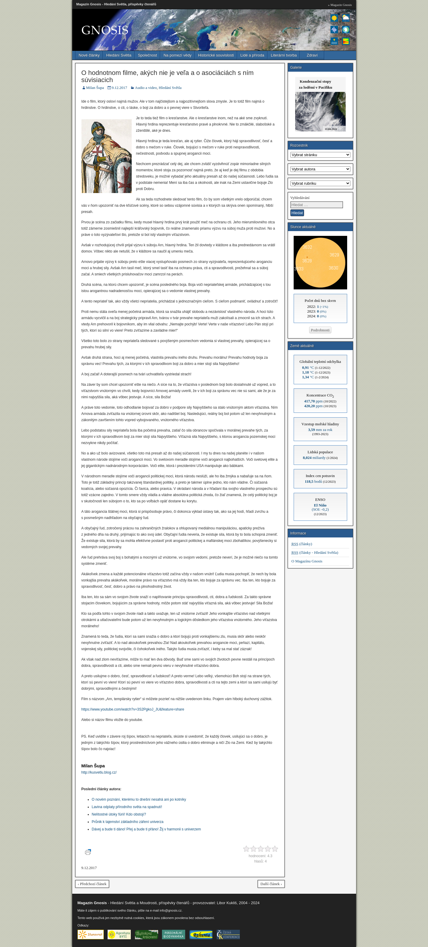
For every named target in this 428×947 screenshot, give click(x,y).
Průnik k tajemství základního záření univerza (127, 822)
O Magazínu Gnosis (307, 561)
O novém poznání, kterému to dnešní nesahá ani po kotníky (139, 799)
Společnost (147, 55)
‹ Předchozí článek (92, 884)
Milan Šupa (95, 87)
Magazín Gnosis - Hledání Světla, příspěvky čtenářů (116, 4)
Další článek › (271, 884)
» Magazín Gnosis (340, 5)
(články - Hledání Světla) (315, 552)
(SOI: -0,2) (320, 507)
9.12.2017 (119, 87)
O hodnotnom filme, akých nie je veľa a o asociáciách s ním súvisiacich (167, 76)
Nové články (89, 55)
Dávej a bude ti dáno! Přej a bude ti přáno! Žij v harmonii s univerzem (146, 829)
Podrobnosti (320, 330)
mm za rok (320, 429)
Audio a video (146, 87)
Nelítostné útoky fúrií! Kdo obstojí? (119, 814)
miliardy (314, 457)
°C (308, 367)
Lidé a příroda (252, 55)
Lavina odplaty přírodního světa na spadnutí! (127, 807)
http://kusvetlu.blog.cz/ (99, 772)
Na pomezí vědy (177, 55)
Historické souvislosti (216, 55)
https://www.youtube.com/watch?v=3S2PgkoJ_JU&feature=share (132, 709)
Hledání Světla (118, 55)
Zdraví (312, 55)
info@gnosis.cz (171, 910)
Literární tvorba (284, 55)
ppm (313, 401)
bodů (313, 481)
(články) (302, 544)
